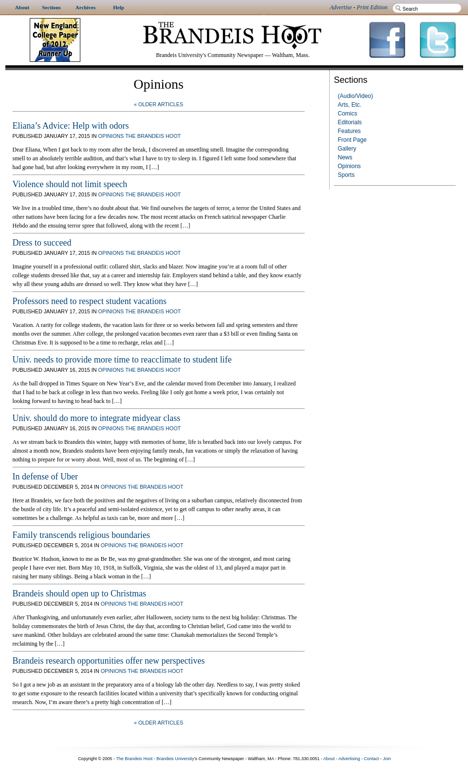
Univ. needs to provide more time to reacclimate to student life (122, 359)
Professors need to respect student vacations (90, 301)
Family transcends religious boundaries (81, 535)
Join (387, 758)
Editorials (350, 122)
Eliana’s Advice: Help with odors (71, 126)
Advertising (349, 758)
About (329, 758)
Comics (347, 113)
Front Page (352, 139)
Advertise (341, 7)
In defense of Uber (45, 476)
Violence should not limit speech (70, 184)
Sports (346, 175)
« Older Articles (158, 104)
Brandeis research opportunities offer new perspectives (109, 661)
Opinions (349, 166)
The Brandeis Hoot (153, 136)
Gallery (347, 148)
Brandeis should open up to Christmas (79, 593)
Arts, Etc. (350, 104)
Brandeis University (175, 758)
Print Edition (372, 7)
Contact (371, 758)
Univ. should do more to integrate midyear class (97, 418)
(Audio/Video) (356, 96)
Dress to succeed (42, 243)
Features (349, 131)
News (345, 157)
